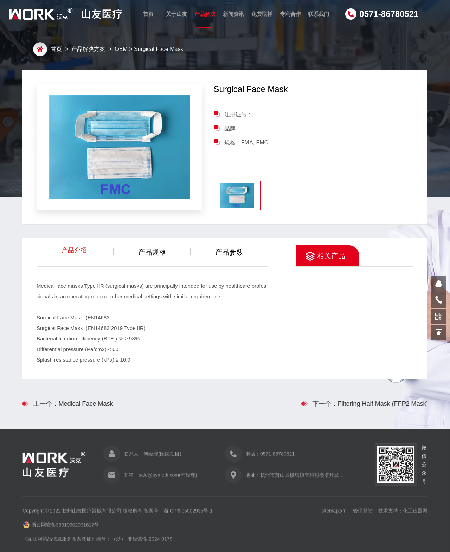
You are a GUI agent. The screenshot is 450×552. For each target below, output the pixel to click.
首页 (148, 14)
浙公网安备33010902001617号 (65, 528)
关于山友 (176, 14)
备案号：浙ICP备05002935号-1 (178, 514)
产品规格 (152, 252)
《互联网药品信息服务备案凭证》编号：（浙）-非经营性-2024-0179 (97, 542)
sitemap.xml (334, 514)
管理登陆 (363, 514)
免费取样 (261, 14)
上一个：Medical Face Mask (70, 403)
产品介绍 (75, 257)
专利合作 (290, 14)
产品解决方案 (205, 19)
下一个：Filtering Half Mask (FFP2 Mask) (374, 403)
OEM (121, 49)
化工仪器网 (415, 514)
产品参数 (229, 252)
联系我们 (318, 14)
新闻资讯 (233, 14)
